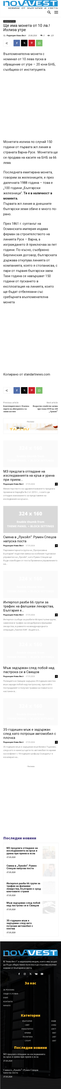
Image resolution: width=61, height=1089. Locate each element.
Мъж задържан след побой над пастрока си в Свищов (28, 670)
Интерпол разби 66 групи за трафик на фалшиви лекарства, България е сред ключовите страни (24, 887)
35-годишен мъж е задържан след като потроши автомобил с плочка (29, 734)
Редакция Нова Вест (16, 35)
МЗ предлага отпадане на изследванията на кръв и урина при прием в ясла (22, 851)
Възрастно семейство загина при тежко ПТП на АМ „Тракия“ (45, 409)
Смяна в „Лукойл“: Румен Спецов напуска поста (22, 867)
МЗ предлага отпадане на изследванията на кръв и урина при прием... (28, 475)
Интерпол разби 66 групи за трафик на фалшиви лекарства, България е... (28, 606)
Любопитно (9, 21)
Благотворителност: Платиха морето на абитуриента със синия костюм (16, 409)
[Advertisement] (30, 107)
